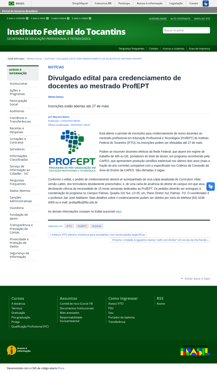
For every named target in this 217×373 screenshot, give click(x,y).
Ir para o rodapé (82, 18)
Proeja (15, 322)
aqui (118, 211)
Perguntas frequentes (131, 48)
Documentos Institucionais (77, 308)
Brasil (20, 3)
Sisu (110, 313)
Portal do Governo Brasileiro (20, 11)
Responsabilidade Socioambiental (71, 319)
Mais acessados (69, 313)
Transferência (116, 322)
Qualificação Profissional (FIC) (30, 326)
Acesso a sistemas (173, 48)
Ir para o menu (40, 18)
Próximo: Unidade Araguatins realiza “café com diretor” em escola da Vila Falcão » (160, 240)
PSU (110, 308)
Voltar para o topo (197, 278)
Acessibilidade (158, 18)
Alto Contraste (180, 18)
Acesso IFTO (116, 303)
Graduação (18, 313)
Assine (161, 303)
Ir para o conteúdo (18, 18)
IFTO (69, 226)
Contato (153, 48)
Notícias (49, 58)
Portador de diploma (121, 317)
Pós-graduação (20, 317)
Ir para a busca (60, 18)
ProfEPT (82, 226)
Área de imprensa (199, 48)
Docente (96, 226)
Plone (61, 368)
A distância (18, 303)
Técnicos (16, 308)
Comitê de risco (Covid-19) (76, 303)
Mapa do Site (202, 18)
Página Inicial (34, 58)
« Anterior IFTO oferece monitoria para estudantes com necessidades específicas (97, 234)
